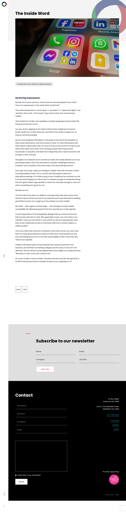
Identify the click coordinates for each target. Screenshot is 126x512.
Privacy (117, 495)
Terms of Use (109, 495)
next (25, 289)
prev (18, 289)
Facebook (115, 421)
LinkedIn (115, 425)
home (4, 256)
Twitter (116, 429)
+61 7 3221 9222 (113, 415)
